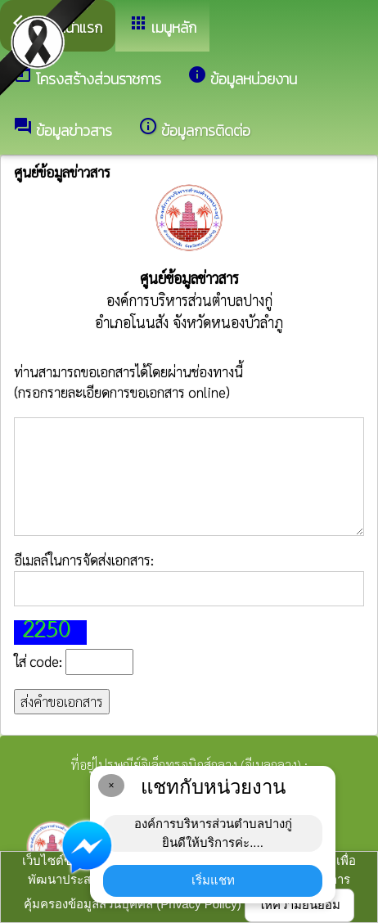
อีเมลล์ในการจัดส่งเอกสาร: (189, 578)
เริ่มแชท (213, 880)
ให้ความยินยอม (299, 905)
